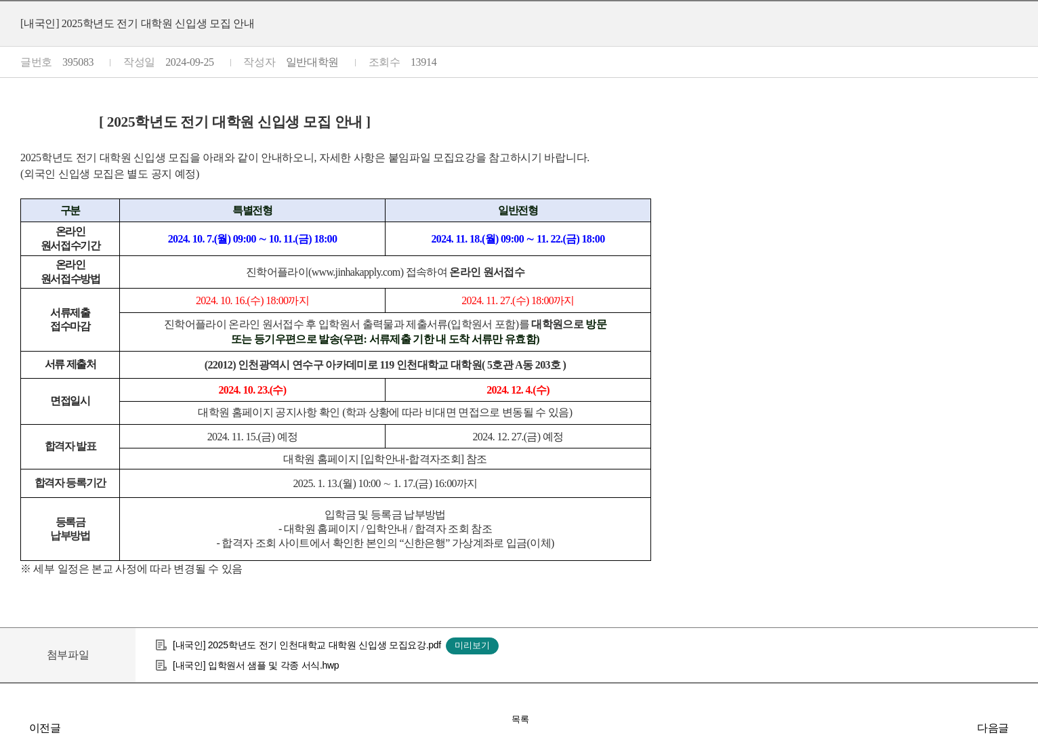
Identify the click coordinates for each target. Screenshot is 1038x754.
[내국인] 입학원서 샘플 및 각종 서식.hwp (256, 665)
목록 (520, 719)
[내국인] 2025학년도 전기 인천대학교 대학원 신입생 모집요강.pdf (307, 645)
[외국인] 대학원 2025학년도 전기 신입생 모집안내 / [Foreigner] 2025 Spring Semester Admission (1024, 727)
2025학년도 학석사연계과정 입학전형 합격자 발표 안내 (13, 727)
